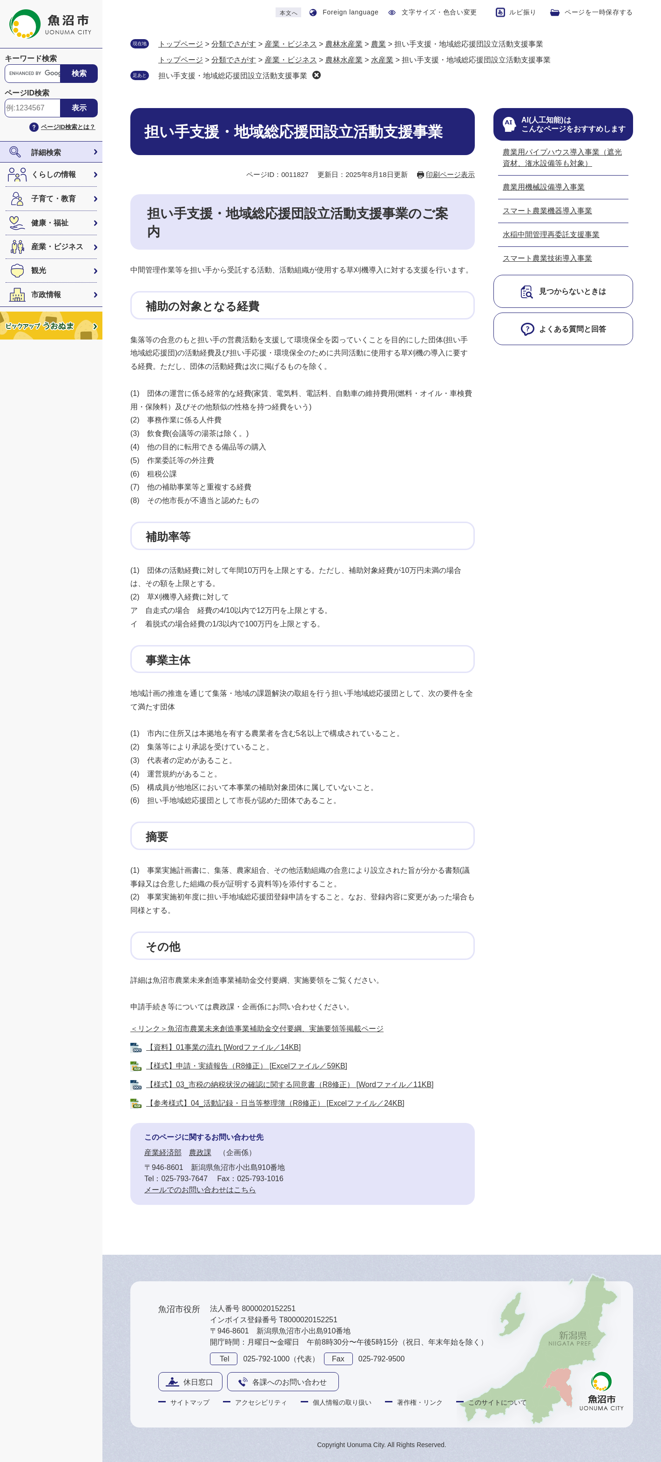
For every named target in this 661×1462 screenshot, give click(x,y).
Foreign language (350, 12)
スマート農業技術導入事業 (547, 258)
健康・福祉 (49, 223)
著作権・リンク (420, 1402)
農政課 (200, 1152)
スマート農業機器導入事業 (547, 211)
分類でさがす (233, 44)
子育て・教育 (53, 199)
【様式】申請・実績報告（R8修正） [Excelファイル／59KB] (246, 1066)
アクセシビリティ (261, 1402)
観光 (38, 270)
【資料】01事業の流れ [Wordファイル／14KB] (223, 1047)
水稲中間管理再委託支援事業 (551, 234)
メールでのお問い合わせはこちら (200, 1190)
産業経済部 (163, 1152)
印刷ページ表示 (450, 174)
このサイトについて (497, 1402)
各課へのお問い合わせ (289, 1382)
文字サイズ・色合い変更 (439, 12)
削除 (316, 75)
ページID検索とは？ (68, 126)
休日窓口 (198, 1382)
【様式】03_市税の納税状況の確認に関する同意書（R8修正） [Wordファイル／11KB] (290, 1084)
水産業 (382, 60)
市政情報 (46, 295)
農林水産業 (344, 44)
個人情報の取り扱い (342, 1402)
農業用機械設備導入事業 (544, 187)
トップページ (180, 44)
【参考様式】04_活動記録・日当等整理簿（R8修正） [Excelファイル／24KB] (275, 1103)
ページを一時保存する (599, 12)
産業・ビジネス (57, 247)
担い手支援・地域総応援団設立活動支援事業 (232, 76)
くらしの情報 (53, 174)
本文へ (288, 13)
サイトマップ (189, 1402)
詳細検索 (46, 152)
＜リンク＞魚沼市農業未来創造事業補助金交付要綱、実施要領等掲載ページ (257, 1029)
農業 (378, 44)
